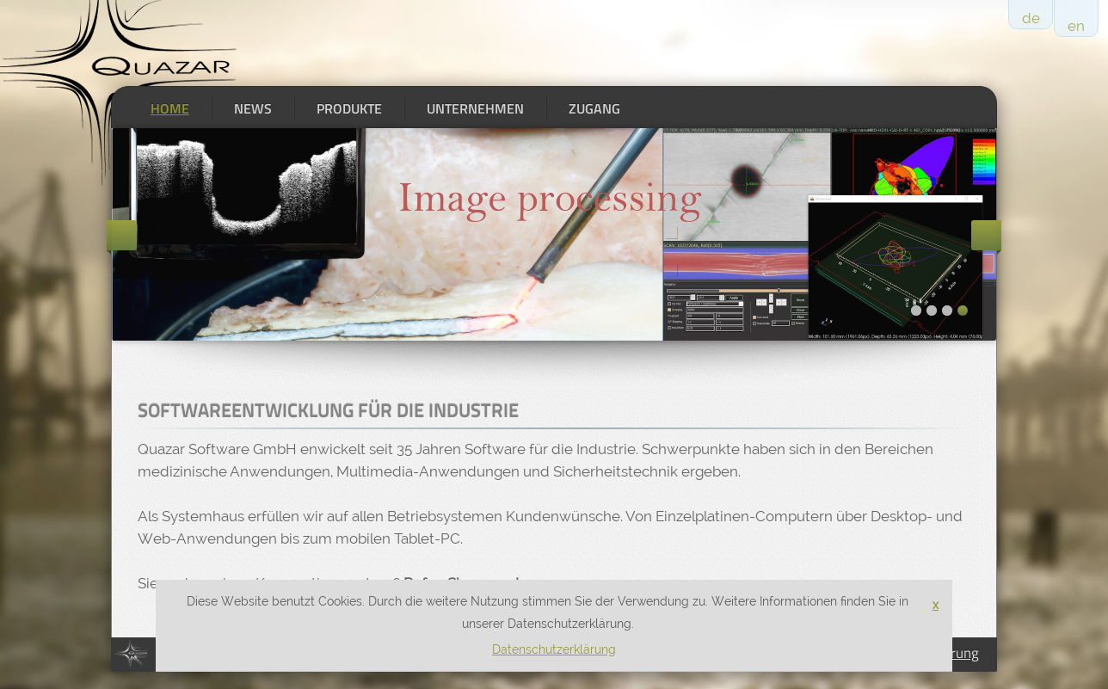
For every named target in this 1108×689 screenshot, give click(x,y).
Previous (122, 235)
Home (170, 108)
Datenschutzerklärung (554, 649)
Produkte (349, 108)
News (253, 108)
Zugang (594, 108)
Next (986, 235)
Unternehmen (475, 108)
